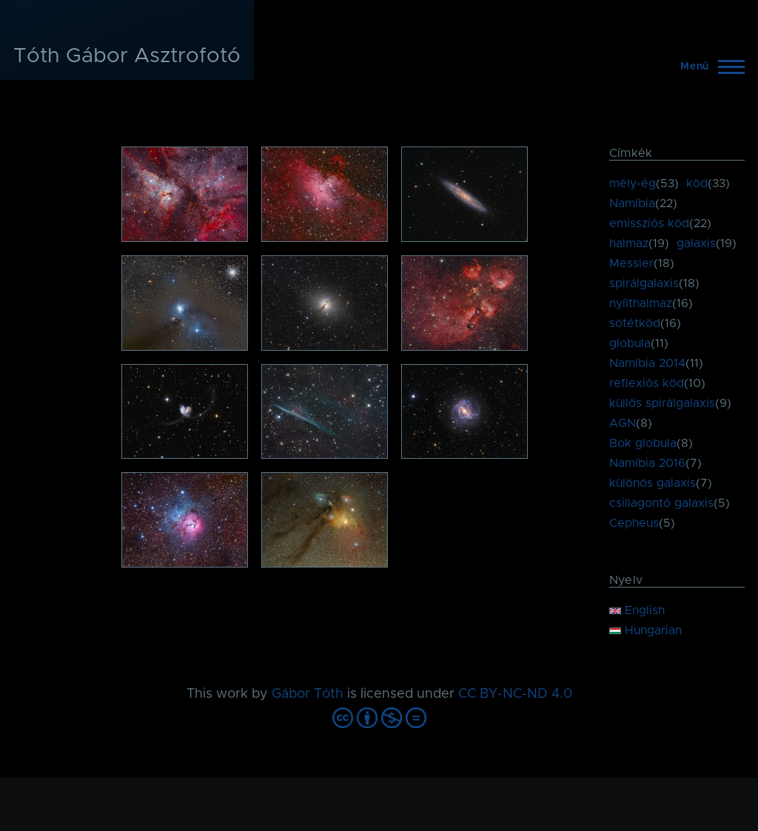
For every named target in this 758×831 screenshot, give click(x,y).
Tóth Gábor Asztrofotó (127, 56)
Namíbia (632, 203)
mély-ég (632, 183)
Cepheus (634, 523)
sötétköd (634, 323)
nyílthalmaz (640, 303)
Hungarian (645, 630)
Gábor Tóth (307, 694)
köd (697, 183)
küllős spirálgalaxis (662, 403)
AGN (622, 423)
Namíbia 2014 (647, 363)
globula (630, 343)
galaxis (696, 243)
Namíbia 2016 (647, 463)
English (637, 610)
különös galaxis (652, 483)
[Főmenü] (708, 66)
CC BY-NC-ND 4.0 (515, 694)
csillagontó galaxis (661, 503)
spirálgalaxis (644, 283)
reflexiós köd (646, 383)
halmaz (628, 243)
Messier (631, 263)
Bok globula (643, 443)
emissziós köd (649, 223)
